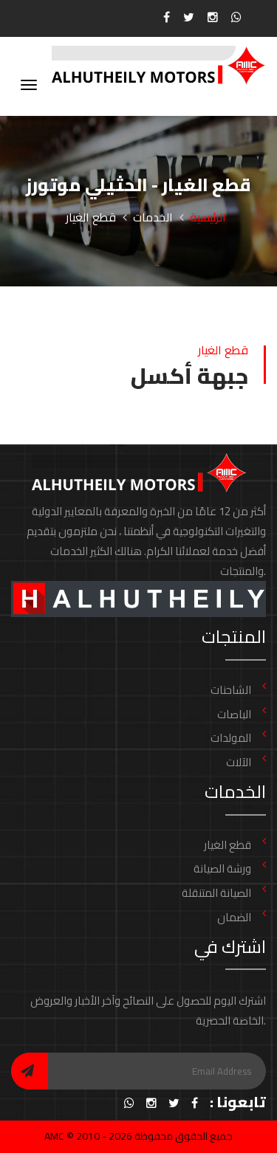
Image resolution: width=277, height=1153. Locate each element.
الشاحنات (231, 690)
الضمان (234, 917)
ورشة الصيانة (222, 868)
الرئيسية (208, 217)
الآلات (238, 762)
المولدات (231, 737)
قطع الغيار (227, 845)
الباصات (234, 714)
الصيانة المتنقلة (216, 893)
